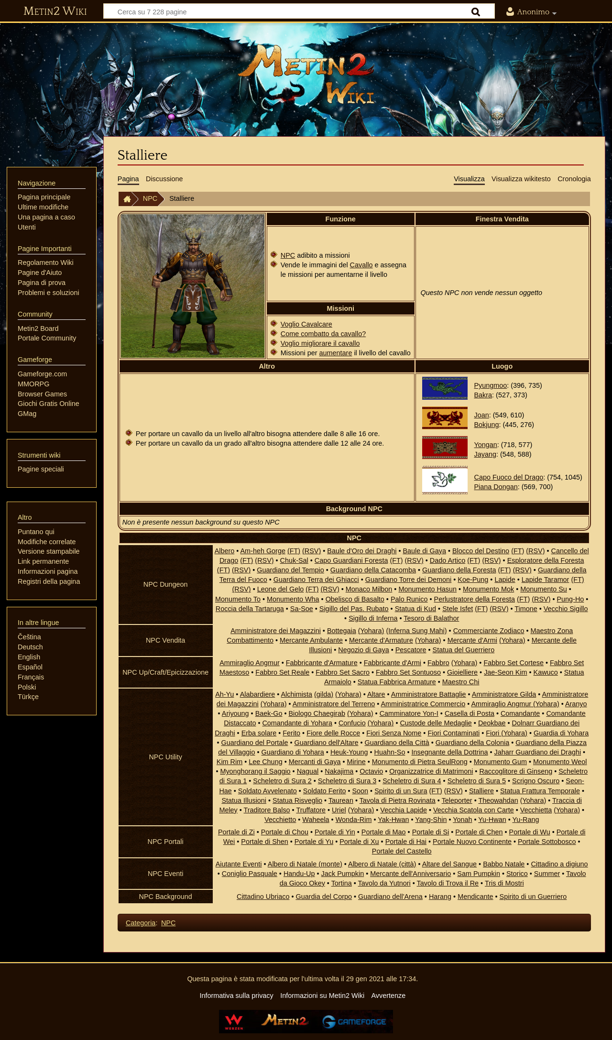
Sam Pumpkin (478, 873)
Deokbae (492, 723)
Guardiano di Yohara (293, 752)
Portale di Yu (314, 841)
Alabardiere (257, 694)
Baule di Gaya (424, 551)
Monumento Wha (293, 599)
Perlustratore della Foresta (474, 599)
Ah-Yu (224, 694)
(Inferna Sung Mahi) (416, 631)
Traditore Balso (267, 810)
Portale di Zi (236, 832)
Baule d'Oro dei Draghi (361, 551)
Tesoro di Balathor (431, 618)
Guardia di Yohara (561, 733)
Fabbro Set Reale (282, 672)
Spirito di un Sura (400, 791)
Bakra (483, 395)
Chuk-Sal (294, 560)
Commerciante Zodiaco (489, 631)
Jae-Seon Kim (505, 672)
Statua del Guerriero (464, 650)
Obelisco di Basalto (355, 599)
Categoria (140, 923)
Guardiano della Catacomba (373, 570)
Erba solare (259, 733)
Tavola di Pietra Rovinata (398, 800)
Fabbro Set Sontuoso (408, 672)
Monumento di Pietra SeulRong (420, 762)
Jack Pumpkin (342, 873)
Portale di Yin (335, 832)
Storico (517, 873)
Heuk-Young (349, 752)
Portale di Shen (264, 841)
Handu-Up (299, 873)
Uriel (339, 810)
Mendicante (475, 896)
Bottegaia (341, 631)
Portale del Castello (402, 851)
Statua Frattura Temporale (540, 791)
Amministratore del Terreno (334, 704)
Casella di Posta (469, 713)
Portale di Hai (405, 841)
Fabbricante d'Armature (322, 663)
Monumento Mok (488, 589)
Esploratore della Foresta (545, 560)
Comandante (520, 713)
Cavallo (361, 265)
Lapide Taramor (545, 579)
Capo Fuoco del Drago (509, 477)
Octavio (371, 771)
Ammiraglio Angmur (249, 663)
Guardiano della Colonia (472, 742)
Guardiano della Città (396, 742)
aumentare (335, 353)
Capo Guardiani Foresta (351, 560)
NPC (150, 198)
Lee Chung (265, 762)
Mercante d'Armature (381, 640)
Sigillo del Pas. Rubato (354, 609)
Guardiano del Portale (254, 742)
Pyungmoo (490, 385)
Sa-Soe (301, 609)
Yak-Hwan (393, 819)
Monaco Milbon (369, 589)
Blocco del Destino (480, 551)
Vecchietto (280, 819)
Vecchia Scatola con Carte (473, 810)
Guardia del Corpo (323, 896)
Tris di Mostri (504, 883)
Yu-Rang (525, 819)
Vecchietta (536, 810)
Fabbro (438, 663)
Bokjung (486, 424)
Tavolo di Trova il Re (448, 883)
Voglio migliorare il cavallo (320, 343)
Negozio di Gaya (363, 650)
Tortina (341, 883)
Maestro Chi (461, 682)
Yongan (485, 445)
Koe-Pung (473, 579)
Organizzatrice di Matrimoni (431, 771)
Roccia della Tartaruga (250, 609)
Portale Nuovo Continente (472, 841)
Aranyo (576, 704)
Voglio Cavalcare (306, 324)
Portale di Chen (479, 832)
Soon (360, 791)
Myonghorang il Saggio (255, 771)
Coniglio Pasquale (249, 873)
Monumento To (238, 599)
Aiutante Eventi (239, 864)
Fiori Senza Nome (393, 733)
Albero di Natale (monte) (305, 864)
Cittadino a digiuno (559, 864)
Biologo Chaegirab (317, 713)
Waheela (315, 819)
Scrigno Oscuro (535, 781)
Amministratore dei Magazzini (275, 631)
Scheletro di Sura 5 (477, 781)
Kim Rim (229, 762)
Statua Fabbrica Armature (397, 682)
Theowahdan (498, 800)
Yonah (462, 819)
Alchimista (296, 694)
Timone (525, 609)
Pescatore (410, 650)
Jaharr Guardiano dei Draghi (537, 752)
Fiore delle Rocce (333, 733)
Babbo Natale (504, 864)
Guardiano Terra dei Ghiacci (316, 579)
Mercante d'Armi (472, 640)
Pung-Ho (570, 599)
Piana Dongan (496, 487)
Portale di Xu (359, 841)
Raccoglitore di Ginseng (515, 771)
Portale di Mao (383, 832)
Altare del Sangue (449, 864)
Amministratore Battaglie (428, 694)
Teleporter (457, 800)
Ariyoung (235, 713)
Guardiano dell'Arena (390, 896)
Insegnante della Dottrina (449, 752)
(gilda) (323, 694)
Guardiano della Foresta (459, 570)
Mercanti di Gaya (315, 762)
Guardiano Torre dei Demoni (408, 579)
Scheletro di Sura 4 (411, 781)
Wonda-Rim (354, 819)
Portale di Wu (529, 832)
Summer (547, 873)
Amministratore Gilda (504, 694)
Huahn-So (389, 752)
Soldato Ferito (324, 791)
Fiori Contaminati (453, 733)
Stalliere (481, 791)
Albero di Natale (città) (382, 864)
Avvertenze (388, 995)
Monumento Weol (560, 762)
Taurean (340, 800)
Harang (440, 896)
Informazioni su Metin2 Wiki (322, 995)
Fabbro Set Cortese (513, 663)
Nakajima (339, 771)
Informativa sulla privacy (236, 995)
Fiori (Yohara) (506, 733)
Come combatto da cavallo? (323, 334)
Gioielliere (462, 672)
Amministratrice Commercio (423, 704)
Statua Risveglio (297, 800)
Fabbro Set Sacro (343, 672)
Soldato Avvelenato (267, 791)
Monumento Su (543, 589)
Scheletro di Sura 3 (347, 781)
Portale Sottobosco (547, 841)
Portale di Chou (284, 832)
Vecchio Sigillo (566, 609)
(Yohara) (371, 631)
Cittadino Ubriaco (263, 896)
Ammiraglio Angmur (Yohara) (515, 704)
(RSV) (311, 551)
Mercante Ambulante (311, 640)
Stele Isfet (457, 609)
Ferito (291, 733)
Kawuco (546, 672)
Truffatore (311, 810)
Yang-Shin (431, 819)
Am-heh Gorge (262, 551)
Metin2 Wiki (55, 11)
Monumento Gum (500, 762)
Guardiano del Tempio (290, 570)
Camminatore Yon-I (409, 713)
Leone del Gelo (280, 589)
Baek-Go (269, 713)
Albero (225, 551)
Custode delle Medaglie (435, 723)
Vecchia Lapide (403, 810)
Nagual (308, 771)
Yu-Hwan (492, 819)
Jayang (485, 454)
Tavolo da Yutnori (384, 883)
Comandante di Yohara (297, 723)
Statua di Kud (415, 609)
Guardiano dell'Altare (326, 742)
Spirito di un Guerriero (533, 896)
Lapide (504, 579)
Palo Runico (409, 599)
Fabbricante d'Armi (392, 663)
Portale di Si (430, 832)
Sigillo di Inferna (373, 618)
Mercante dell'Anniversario (410, 873)
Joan (481, 415)
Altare (376, 694)
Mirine (356, 762)
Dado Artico (447, 560)
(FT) (293, 551)
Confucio (352, 723)
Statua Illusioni (243, 800)
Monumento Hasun (427, 589)
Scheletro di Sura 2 (282, 781)
